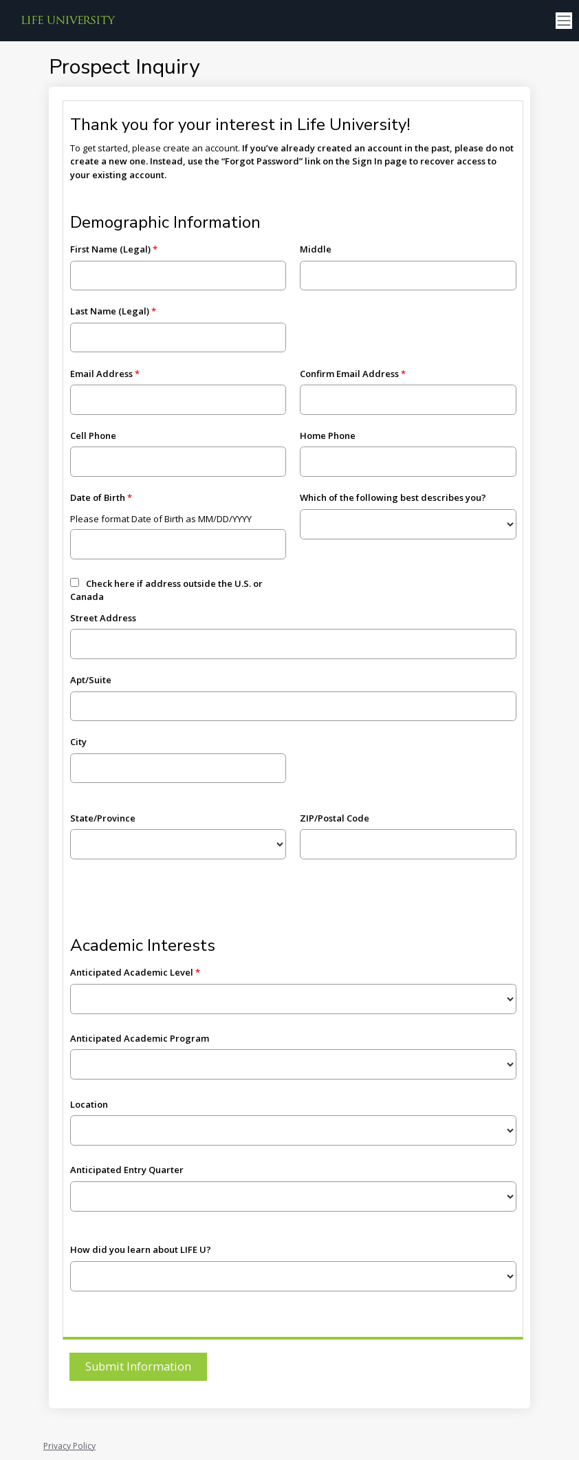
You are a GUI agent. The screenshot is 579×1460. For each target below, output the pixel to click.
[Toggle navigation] (564, 21)
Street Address (103, 618)
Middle (315, 249)
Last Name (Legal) (109, 311)
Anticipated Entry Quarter (127, 1169)
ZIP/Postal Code (334, 818)
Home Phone (328, 435)
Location (89, 1104)
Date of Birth (97, 497)
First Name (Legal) (110, 249)
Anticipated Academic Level (131, 972)
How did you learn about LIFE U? (140, 1249)
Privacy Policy (69, 1446)
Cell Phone (93, 435)
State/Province (102, 818)
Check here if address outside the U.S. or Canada (166, 590)
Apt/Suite (90, 680)
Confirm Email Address (349, 373)
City (78, 742)
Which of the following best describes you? (393, 497)
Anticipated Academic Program (139, 1038)
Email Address (101, 373)
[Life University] (69, 20)
